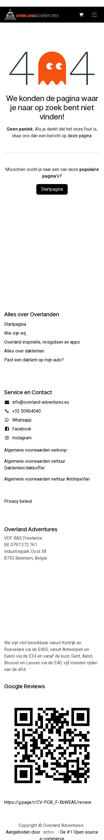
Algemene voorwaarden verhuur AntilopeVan (47, 479)
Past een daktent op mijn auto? (34, 360)
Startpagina (52, 189)
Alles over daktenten (24, 351)
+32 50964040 (26, 411)
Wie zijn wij (15, 333)
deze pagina (80, 135)
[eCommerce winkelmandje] (81, 14)
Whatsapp (22, 420)
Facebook (21, 429)
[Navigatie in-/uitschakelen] (94, 14)
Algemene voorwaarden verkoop (35, 450)
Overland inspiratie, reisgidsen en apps (42, 342)
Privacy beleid (18, 501)
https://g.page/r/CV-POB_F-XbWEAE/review (47, 802)
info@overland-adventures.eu (40, 402)
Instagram (22, 437)
